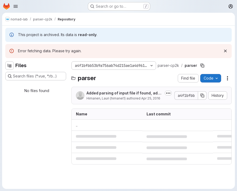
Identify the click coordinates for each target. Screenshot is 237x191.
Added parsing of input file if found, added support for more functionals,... (124, 93)
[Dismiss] (225, 51)
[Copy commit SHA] (202, 95)
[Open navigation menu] (15, 6)
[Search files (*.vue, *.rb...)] (35, 76)
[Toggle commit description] (168, 93)
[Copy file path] (202, 65)
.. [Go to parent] (77, 125)
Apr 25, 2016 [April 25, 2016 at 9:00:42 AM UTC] (150, 98)
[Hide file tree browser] (9, 65)
